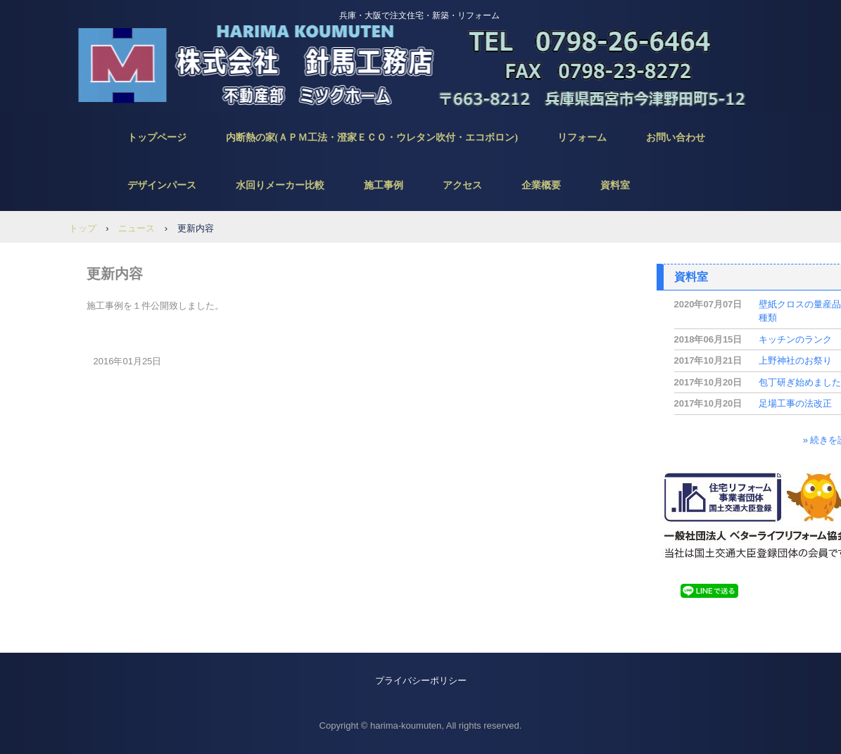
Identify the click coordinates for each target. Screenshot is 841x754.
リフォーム (582, 137)
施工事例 (383, 185)
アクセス (462, 185)
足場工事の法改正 (795, 403)
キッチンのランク (795, 339)
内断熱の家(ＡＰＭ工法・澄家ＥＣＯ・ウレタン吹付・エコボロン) (372, 137)
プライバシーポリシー (421, 680)
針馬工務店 (416, 63)
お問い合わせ (675, 137)
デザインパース (161, 185)
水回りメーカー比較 (280, 185)
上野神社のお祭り (795, 360)
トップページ (156, 137)
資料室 (615, 185)
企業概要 (541, 185)
